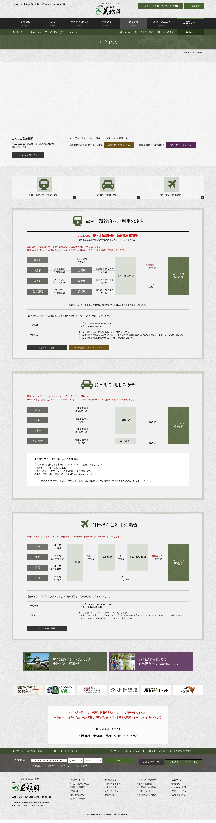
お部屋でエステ (111, 797)
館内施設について (79, 797)
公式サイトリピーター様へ (184, 765)
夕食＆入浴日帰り (79, 801)
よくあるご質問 (179, 790)
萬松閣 (108, 10)
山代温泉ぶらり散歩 (147, 790)
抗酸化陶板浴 (110, 790)
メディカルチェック (113, 794)
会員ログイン (84, 769)
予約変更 (97, 738)
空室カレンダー (78, 794)
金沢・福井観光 (145, 786)
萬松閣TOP (189, 54)
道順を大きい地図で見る (119, 147)
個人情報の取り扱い (147, 797)
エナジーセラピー (112, 786)
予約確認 (84, 738)
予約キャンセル (113, 738)
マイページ (130, 738)
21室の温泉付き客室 (80, 786)
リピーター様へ (179, 794)
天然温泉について (180, 797)
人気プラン (177, 783)
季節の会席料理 (78, 790)
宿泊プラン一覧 (151, 765)
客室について (110, 783)
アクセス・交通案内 (147, 783)
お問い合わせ (144, 794)
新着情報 (176, 786)
